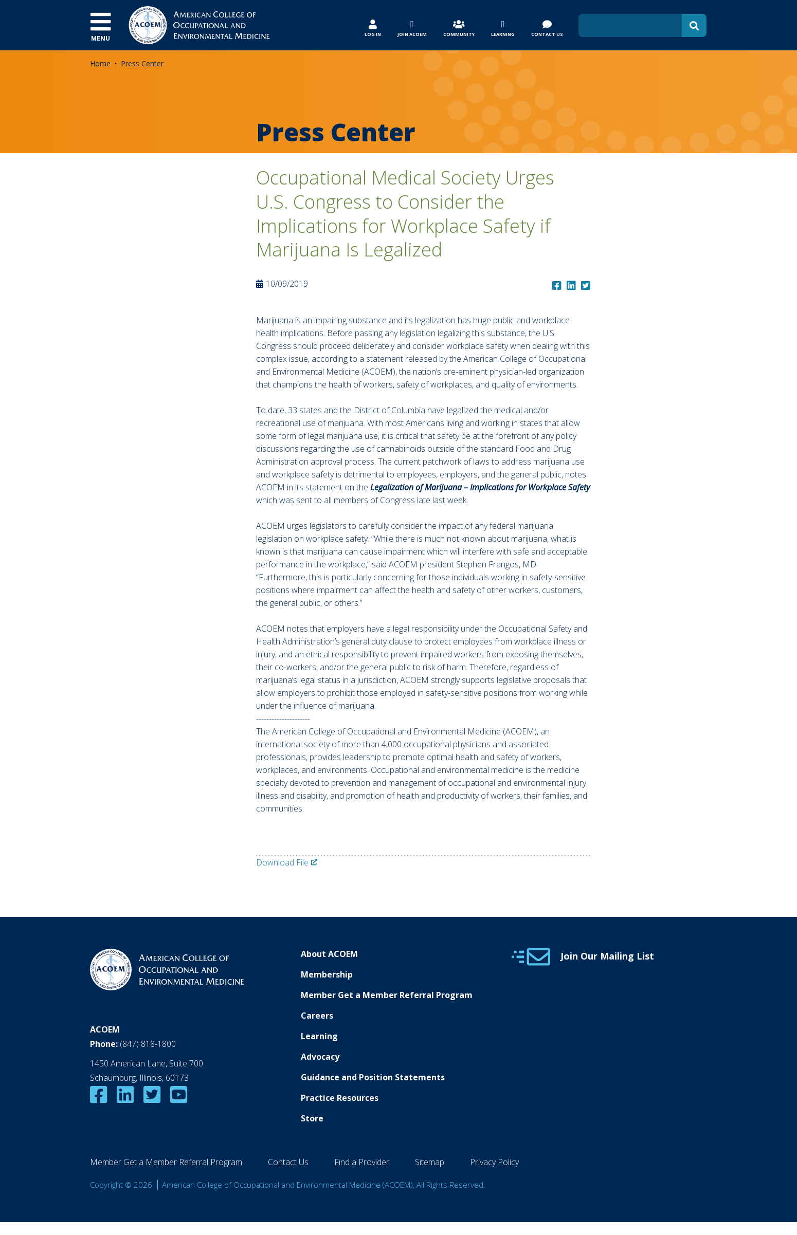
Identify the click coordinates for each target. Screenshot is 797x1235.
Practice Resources (339, 1097)
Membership (327, 974)
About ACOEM (329, 954)
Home (100, 63)
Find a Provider (361, 1162)
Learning (319, 1036)
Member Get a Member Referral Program (387, 995)
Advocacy (320, 1056)
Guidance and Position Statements (373, 1077)
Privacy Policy (494, 1162)
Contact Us (288, 1162)
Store (312, 1118)
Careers (317, 1015)
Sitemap (429, 1162)
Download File (282, 862)
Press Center (142, 63)
